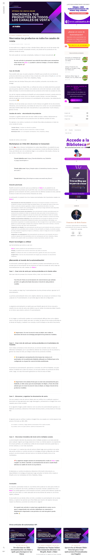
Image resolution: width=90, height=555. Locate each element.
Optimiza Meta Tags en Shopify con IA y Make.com (73, 76)
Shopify (13, 35)
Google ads (76, 113)
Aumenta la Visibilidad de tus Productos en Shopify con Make (73, 59)
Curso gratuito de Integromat (77, 45)
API (10, 35)
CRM (19, 545)
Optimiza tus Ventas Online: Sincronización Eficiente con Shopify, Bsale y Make (48, 550)
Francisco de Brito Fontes (17, 44)
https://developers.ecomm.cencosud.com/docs (36, 178)
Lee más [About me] (80, 229)
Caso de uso (25, 35)
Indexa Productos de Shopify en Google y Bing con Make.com (72, 68)
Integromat (76, 119)
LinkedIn (72, 234)
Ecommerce (19, 35)
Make (26, 62)
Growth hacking (76, 116)
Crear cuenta (75, 100)
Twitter (79, 234)
